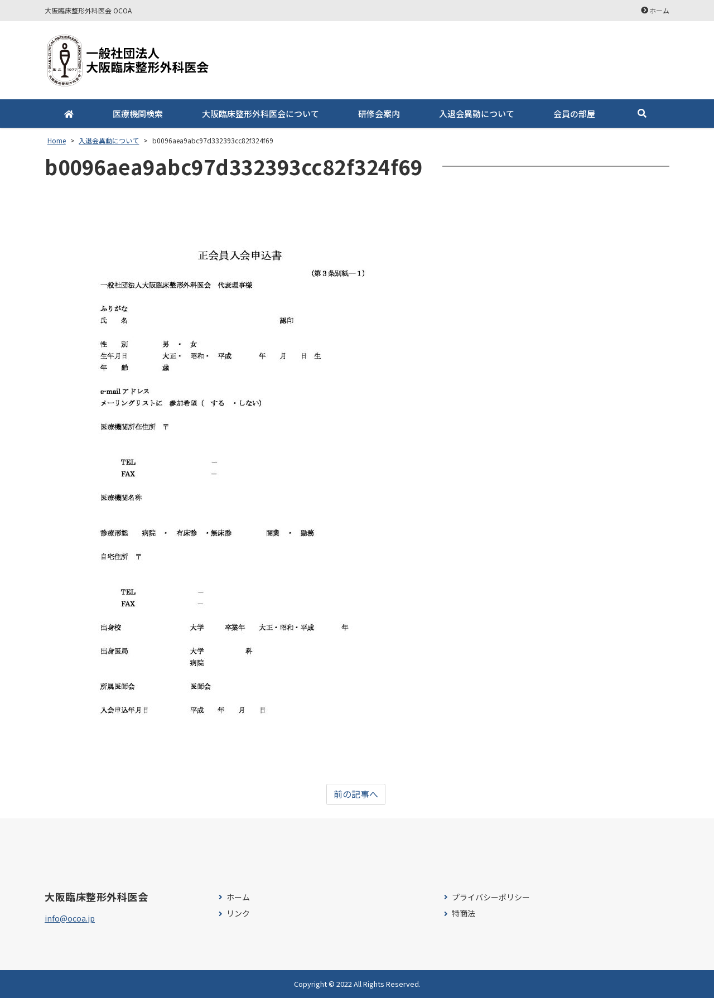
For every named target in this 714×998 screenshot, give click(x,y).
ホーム (659, 10)
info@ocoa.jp (70, 918)
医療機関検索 (138, 113)
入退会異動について (476, 113)
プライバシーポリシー (491, 897)
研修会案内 (379, 113)
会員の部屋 (574, 113)
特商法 (463, 913)
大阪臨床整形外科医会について (260, 113)
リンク (238, 913)
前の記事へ (356, 794)
